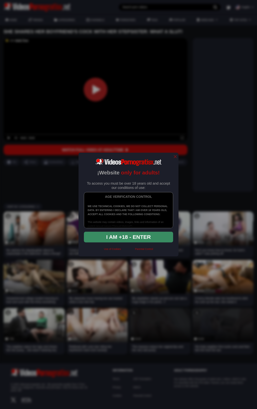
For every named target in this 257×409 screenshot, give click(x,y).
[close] (175, 157)
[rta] (128, 250)
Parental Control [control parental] (144, 249)
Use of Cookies (112, 249)
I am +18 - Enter (128, 237)
